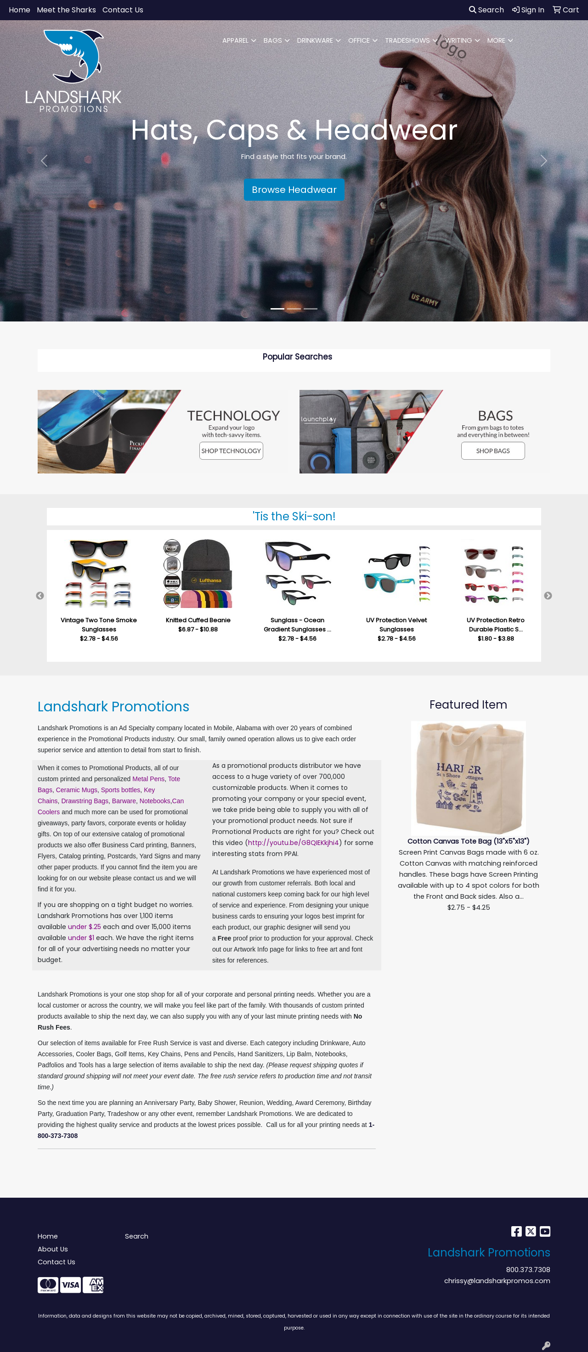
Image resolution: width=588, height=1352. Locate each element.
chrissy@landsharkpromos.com (497, 1280)
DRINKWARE (315, 40)
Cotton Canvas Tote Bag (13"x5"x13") (468, 841)
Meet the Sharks (66, 10)
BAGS (273, 40)
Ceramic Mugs (76, 790)
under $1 (81, 937)
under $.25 (84, 926)
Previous (40, 596)
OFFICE (359, 40)
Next (548, 596)
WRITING (458, 40)
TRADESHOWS (407, 40)
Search (486, 10)
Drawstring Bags (84, 801)
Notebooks (155, 801)
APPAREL (235, 40)
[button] (44, 160)
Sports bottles (121, 790)
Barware (124, 801)
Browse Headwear (294, 189)
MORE (496, 40)
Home (19, 10)
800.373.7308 (528, 1269)
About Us (53, 1249)
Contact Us (122, 10)
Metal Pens (148, 779)
